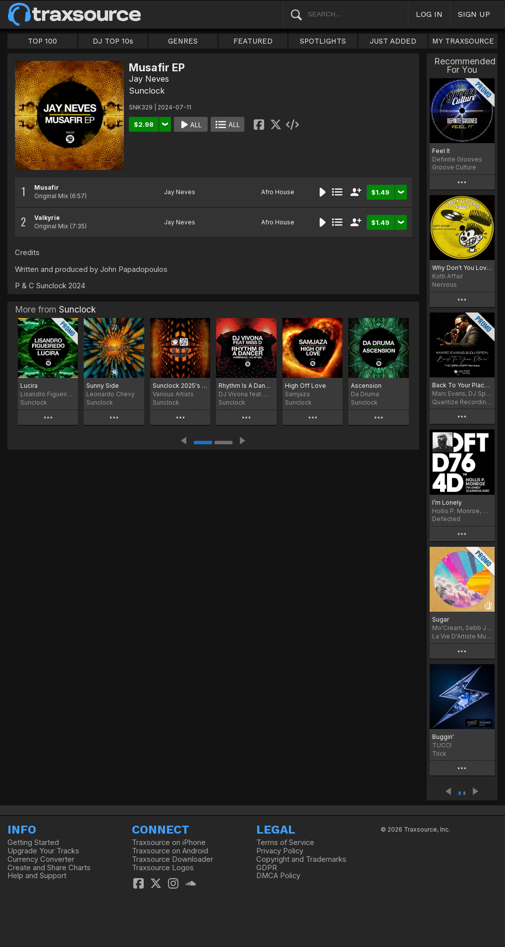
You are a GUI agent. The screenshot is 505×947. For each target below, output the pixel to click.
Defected (446, 519)
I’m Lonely (447, 502)
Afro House (277, 192)
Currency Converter (40, 859)
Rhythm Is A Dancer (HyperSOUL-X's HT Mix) (246, 385)
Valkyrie (47, 217)
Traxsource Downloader (172, 859)
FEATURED (253, 41)
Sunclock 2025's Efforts (180, 385)
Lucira (29, 385)
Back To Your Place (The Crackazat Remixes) (462, 385)
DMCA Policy (278, 875)
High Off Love (305, 385)
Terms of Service (285, 842)
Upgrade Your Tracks (43, 850)
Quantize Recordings (462, 402)
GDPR (266, 867)
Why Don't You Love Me (462, 267)
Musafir (46, 187)
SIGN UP (474, 14)
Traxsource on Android (170, 850)
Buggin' (443, 736)
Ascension (366, 385)
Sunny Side (102, 385)
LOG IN (429, 14)
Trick (439, 753)
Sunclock (147, 91)
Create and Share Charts (49, 867)
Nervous (444, 284)
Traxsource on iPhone (169, 842)
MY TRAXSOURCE (463, 41)
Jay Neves (149, 79)
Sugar (440, 619)
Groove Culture (454, 167)
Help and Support (36, 875)
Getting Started (33, 842)
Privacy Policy (279, 850)
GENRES (183, 41)
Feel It (441, 151)
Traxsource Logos (163, 867)
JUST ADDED (393, 41)
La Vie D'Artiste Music (462, 636)
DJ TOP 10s (113, 41)
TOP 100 (42, 41)
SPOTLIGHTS (323, 41)
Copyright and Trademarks (301, 859)
